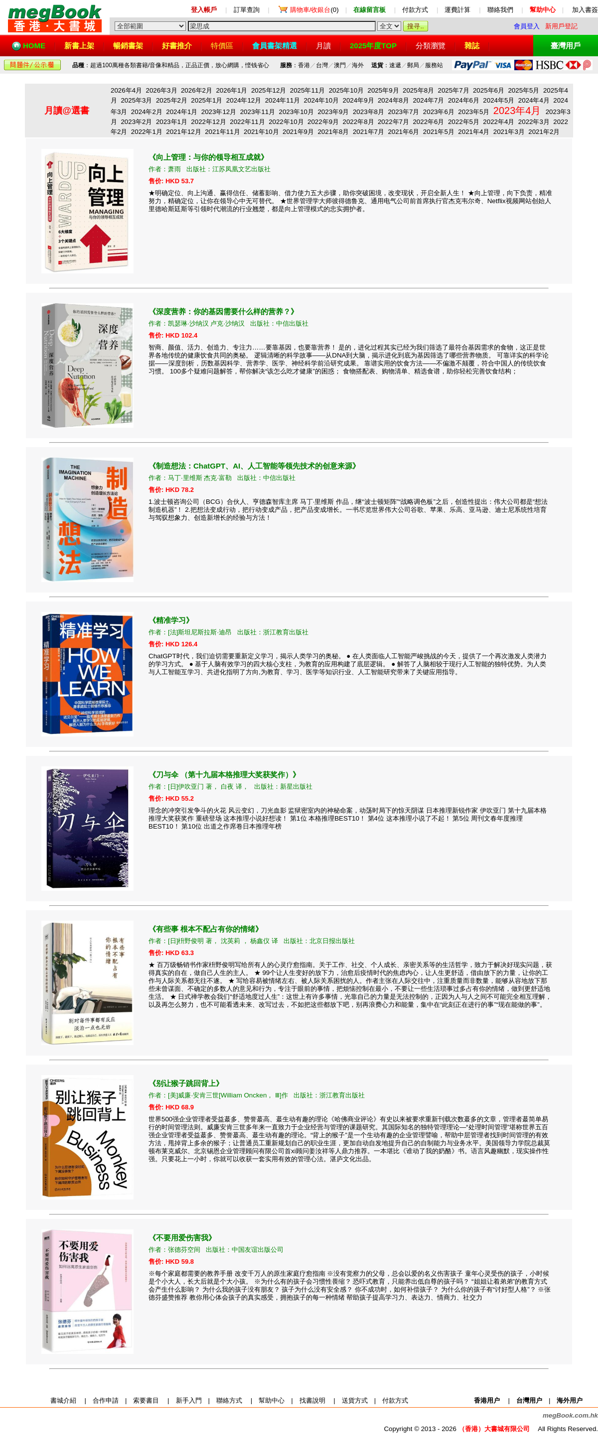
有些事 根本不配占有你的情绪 (205, 929)
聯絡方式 (229, 1400)
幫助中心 (272, 1400)
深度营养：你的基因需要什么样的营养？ (223, 311)
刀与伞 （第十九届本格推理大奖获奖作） (224, 774)
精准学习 (171, 620)
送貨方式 (355, 1400)
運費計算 (457, 9)
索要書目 (146, 1400)
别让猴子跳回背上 (186, 1083)
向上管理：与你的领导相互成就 (208, 157)
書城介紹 (63, 1400)
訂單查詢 (247, 9)
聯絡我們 (500, 9)
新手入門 (189, 1400)
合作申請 (106, 1400)
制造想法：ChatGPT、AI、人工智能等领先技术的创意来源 (254, 466)
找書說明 (312, 1400)
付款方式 (415, 9)
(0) (314, 9)
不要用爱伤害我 (182, 1237)
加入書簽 (585, 9)
